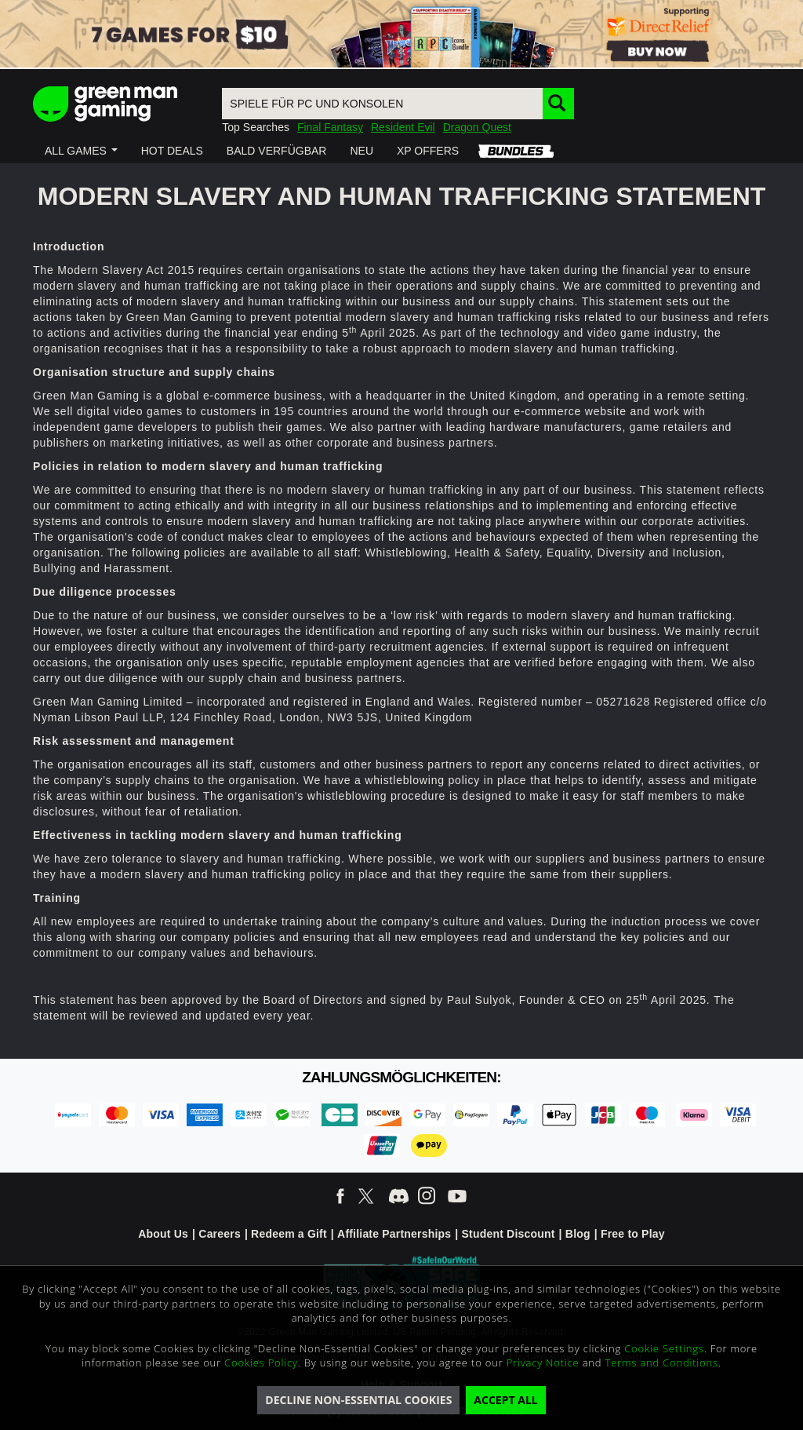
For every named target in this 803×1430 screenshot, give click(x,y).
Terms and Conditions (661, 1362)
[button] (81, 150)
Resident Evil (403, 127)
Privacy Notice (543, 1362)
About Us (163, 1234)
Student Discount (508, 1234)
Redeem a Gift (289, 1234)
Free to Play (633, 1234)
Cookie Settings (663, 1348)
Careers (219, 1234)
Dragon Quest (477, 127)
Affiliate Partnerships (394, 1234)
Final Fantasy (330, 127)
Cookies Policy (261, 1362)
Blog (577, 1234)
